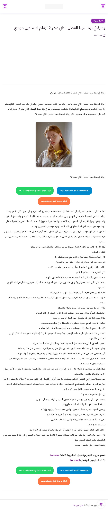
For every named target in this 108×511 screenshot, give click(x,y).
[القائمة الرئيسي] (103, 6)
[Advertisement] (54, 58)
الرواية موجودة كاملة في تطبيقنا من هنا (54, 201)
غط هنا (53, 455)
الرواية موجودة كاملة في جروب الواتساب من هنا (35, 190)
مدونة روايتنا (78, 505)
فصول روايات (98, 21)
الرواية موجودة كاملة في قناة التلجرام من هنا (74, 190)
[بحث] (5, 6)
